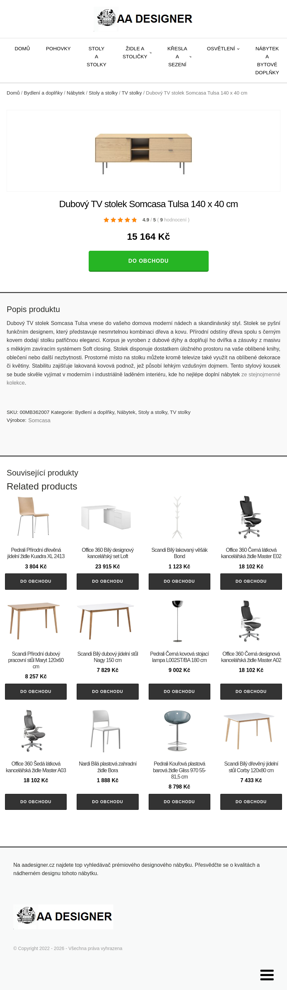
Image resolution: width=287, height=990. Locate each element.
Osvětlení (221, 48)
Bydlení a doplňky (43, 93)
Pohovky (58, 48)
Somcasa (39, 420)
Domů (22, 48)
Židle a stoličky (135, 52)
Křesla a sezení (177, 56)
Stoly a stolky (96, 56)
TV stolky (132, 93)
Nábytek (76, 93)
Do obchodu (148, 261)
